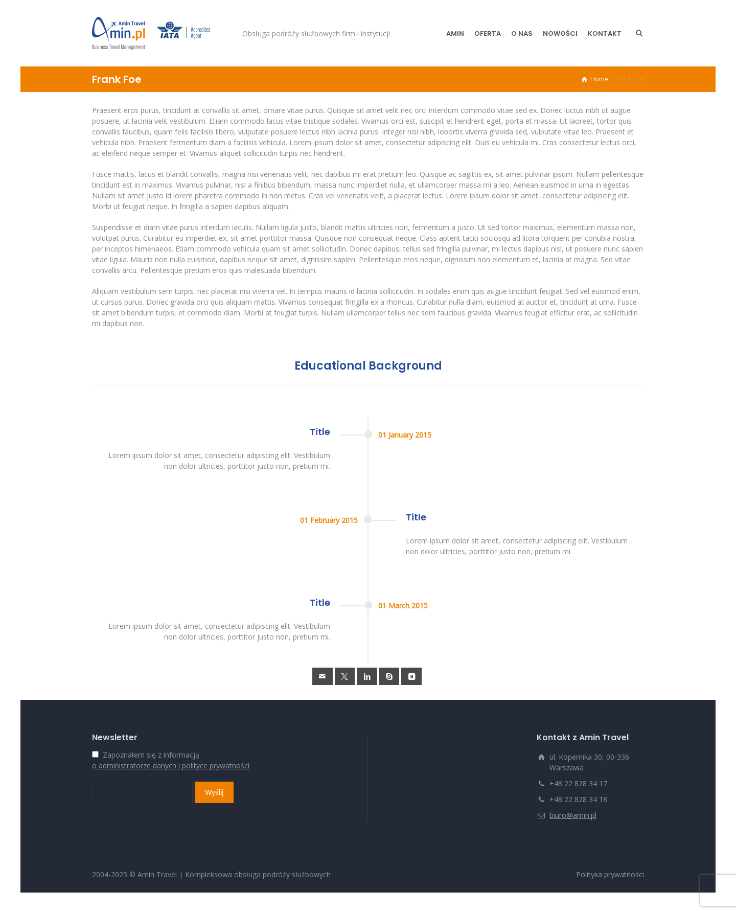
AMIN (455, 33)
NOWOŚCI (560, 33)
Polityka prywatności (610, 874)
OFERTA (487, 33)
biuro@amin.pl (572, 815)
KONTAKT (605, 33)
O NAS (522, 33)
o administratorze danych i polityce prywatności (170, 765)
